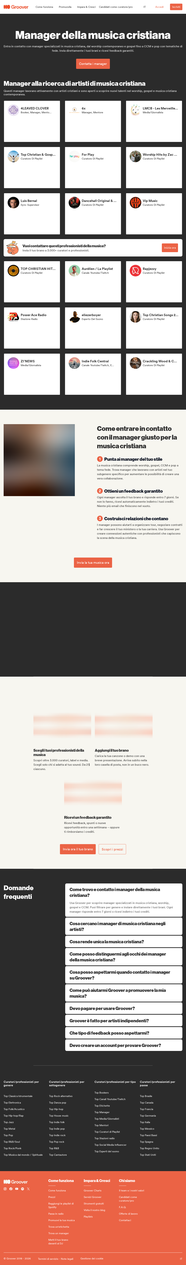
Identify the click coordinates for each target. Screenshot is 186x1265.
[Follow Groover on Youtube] (16, 1189)
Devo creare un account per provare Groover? (124, 1045)
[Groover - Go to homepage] (26, 1181)
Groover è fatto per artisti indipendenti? (124, 1020)
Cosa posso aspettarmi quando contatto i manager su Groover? (124, 974)
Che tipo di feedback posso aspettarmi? (124, 1033)
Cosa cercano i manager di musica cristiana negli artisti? (124, 926)
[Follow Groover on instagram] (5, 1189)
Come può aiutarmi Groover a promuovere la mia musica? (124, 993)
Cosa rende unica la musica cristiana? (124, 941)
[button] (44, 7)
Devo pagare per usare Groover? (124, 1008)
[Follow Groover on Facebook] (10, 1189)
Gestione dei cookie (91, 1258)
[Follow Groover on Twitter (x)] (28, 1189)
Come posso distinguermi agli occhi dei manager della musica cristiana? (124, 956)
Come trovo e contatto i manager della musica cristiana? (124, 892)
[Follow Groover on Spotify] (22, 1189)
